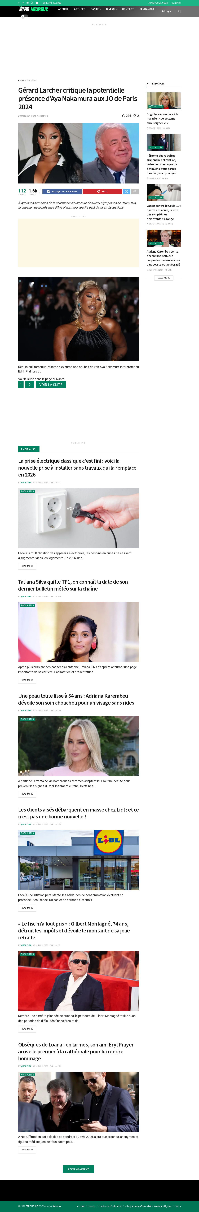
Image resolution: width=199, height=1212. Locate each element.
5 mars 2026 (153, 178)
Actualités (32, 80)
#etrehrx (57, 1206)
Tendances (146, 9)
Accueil (63, 9)
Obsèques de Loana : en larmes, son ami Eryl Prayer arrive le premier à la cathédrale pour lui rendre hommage (76, 1051)
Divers (110, 9)
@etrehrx (26, 483)
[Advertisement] (99, 51)
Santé (95, 9)
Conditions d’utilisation (110, 1206)
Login (166, 11)
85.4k (169, 224)
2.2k (58, 1066)
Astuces (79, 9)
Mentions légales (162, 1206)
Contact (128, 9)
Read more (27, 567)
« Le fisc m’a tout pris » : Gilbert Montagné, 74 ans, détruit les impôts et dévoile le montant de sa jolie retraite (74, 930)
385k (166, 128)
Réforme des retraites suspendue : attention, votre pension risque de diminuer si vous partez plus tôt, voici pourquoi (162, 164)
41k (165, 178)
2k (57, 483)
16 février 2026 (155, 270)
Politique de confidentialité (138, 1206)
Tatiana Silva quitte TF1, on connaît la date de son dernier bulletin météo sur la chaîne (73, 586)
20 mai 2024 (24, 116)
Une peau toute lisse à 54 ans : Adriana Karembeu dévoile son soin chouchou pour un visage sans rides (76, 699)
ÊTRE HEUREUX (33, 1206)
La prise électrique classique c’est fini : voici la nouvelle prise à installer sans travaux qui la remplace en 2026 (77, 468)
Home (21, 80)
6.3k (168, 270)
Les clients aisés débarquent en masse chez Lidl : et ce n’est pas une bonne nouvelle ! (78, 813)
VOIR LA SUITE (50, 385)
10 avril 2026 (40, 483)
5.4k (58, 597)
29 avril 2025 (154, 128)
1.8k (58, 711)
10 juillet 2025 (155, 224)
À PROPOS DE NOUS (158, 3)
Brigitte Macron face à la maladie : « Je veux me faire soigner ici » (162, 118)
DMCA (178, 1206)
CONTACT (176, 3)
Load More (164, 278)
